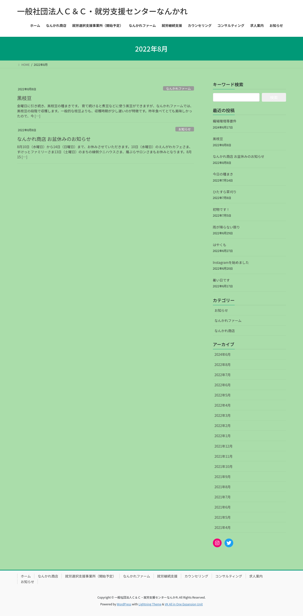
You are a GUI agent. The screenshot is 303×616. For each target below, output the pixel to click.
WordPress (124, 604)
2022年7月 (223, 374)
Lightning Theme (150, 604)
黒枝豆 (24, 97)
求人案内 (256, 576)
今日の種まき (223, 174)
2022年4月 (223, 405)
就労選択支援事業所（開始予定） (90, 576)
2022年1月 (223, 435)
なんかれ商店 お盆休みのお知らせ (54, 138)
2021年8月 (223, 486)
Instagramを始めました (231, 262)
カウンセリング (196, 576)
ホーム (26, 576)
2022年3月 (223, 415)
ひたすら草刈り (225, 191)
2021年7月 (223, 496)
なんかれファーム (178, 88)
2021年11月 (224, 456)
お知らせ (185, 129)
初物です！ (221, 209)
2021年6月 (223, 507)
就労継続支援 (167, 576)
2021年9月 (223, 476)
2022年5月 (223, 395)
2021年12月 (224, 446)
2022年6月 (223, 384)
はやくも (219, 244)
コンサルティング (228, 576)
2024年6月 (223, 354)
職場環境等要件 (225, 121)
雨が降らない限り (226, 227)
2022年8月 (223, 364)
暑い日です (221, 280)
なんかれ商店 (225, 330)
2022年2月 (223, 425)
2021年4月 (223, 527)
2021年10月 (224, 466)
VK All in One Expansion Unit (184, 604)
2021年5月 (223, 517)
